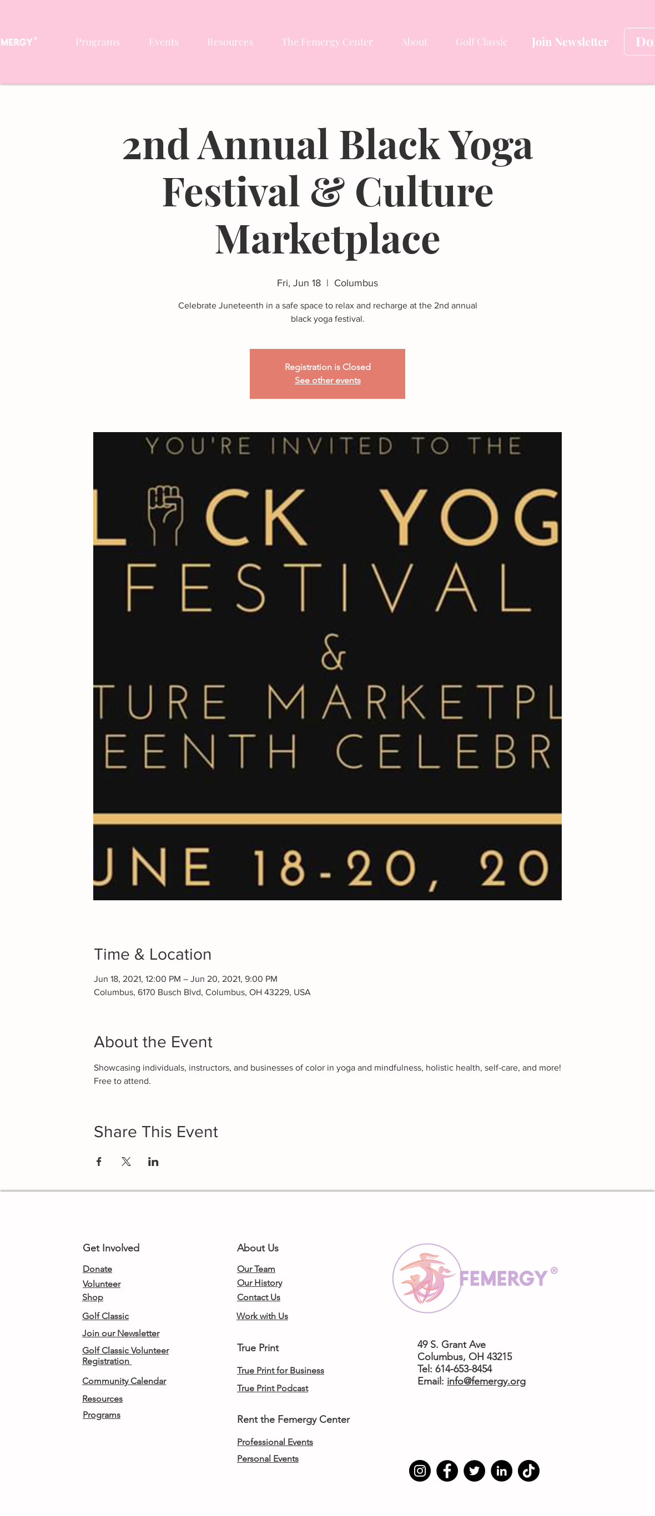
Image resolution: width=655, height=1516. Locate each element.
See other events (328, 380)
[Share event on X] (126, 1161)
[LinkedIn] (501, 1471)
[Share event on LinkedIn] (153, 1161)
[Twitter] (474, 1471)
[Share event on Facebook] (99, 1161)
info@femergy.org (486, 1381)
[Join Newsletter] (569, 41)
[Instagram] (420, 1471)
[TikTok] (529, 1471)
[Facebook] (447, 1471)
